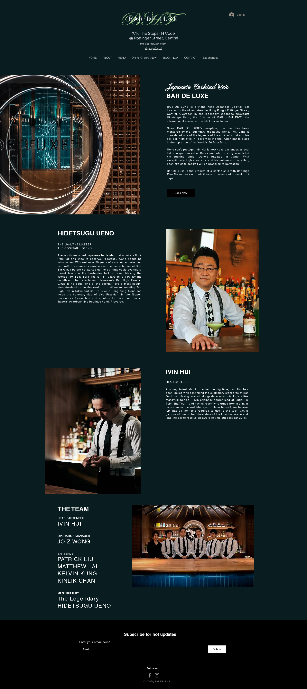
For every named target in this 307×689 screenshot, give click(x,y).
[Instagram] (157, 675)
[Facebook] (150, 675)
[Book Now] (181, 193)
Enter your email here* (94, 642)
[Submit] (217, 649)
